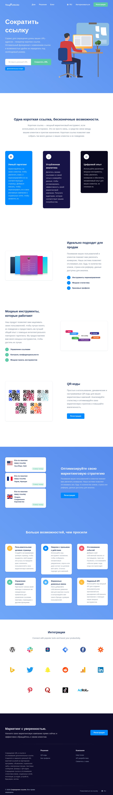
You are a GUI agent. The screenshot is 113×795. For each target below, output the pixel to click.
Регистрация (75, 415)
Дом (33, 4)
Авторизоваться (83, 4)
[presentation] (22, 76)
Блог (52, 4)
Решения (43, 4)
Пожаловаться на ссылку (89, 789)
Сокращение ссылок (18, 788)
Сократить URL (41, 62)
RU (69, 4)
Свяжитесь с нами (82, 760)
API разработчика (82, 757)
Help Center (80, 754)
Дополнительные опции (15, 68)
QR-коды (43, 754)
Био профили (45, 757)
